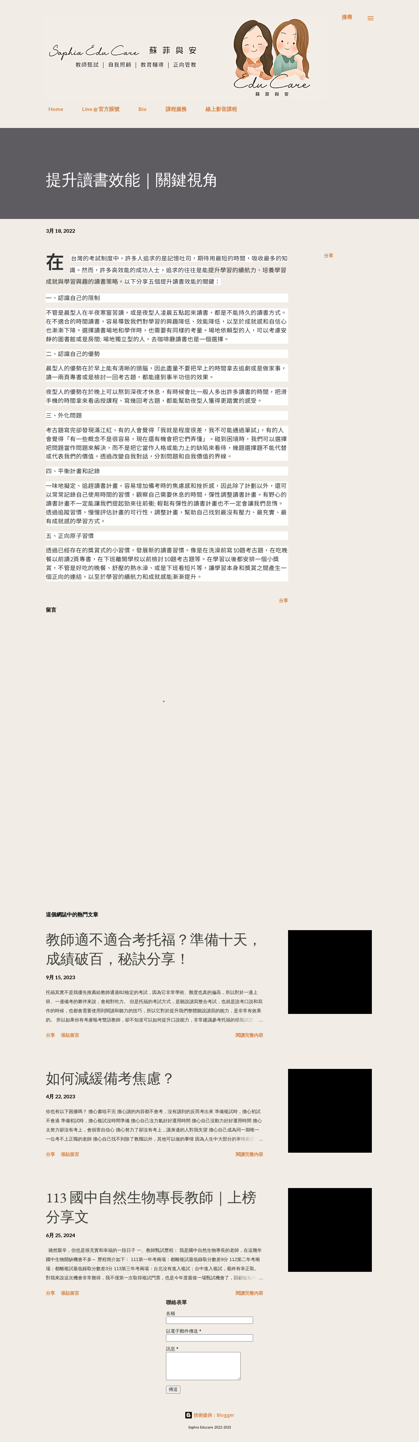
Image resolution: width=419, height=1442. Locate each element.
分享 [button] (328, 255)
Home (52, 109)
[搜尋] (347, 17)
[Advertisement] (156, 829)
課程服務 (172, 109)
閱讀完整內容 (249, 1035)
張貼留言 (70, 1035)
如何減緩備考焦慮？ (110, 1078)
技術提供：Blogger (209, 1415)
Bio (139, 109)
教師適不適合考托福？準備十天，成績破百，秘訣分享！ (154, 949)
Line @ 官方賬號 (97, 109)
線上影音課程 (217, 109)
